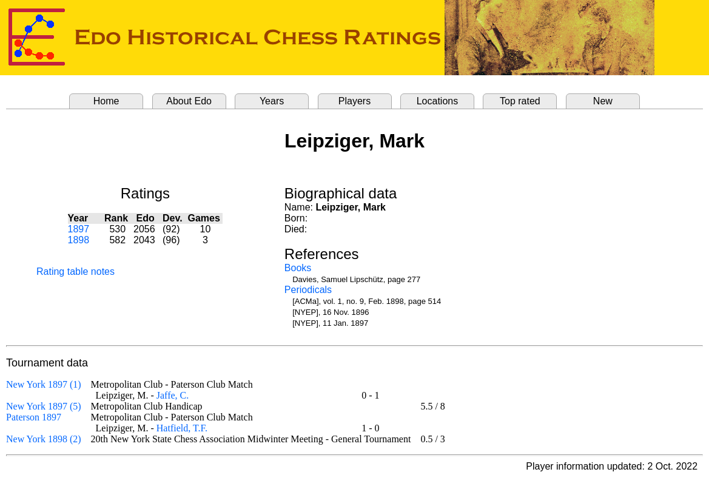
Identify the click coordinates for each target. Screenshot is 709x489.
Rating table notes (75, 271)
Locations (438, 101)
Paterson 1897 (33, 417)
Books (297, 268)
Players (354, 101)
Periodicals (308, 290)
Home (106, 101)
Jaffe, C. (172, 395)
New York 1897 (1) (43, 384)
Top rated (520, 101)
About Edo (189, 101)
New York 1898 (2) (43, 439)
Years (272, 101)
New (603, 101)
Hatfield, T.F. (181, 428)
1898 (79, 240)
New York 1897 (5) (43, 406)
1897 (79, 229)
